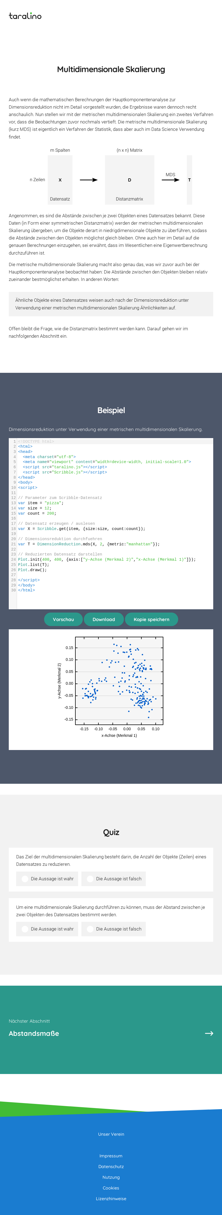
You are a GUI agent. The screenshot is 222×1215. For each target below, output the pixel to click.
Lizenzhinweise (111, 1198)
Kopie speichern (151, 619)
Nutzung (111, 1177)
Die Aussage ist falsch (118, 878)
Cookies (111, 1188)
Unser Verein (111, 1134)
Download (104, 619)
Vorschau (63, 619)
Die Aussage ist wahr (52, 878)
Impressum (111, 1155)
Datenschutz (111, 1166)
